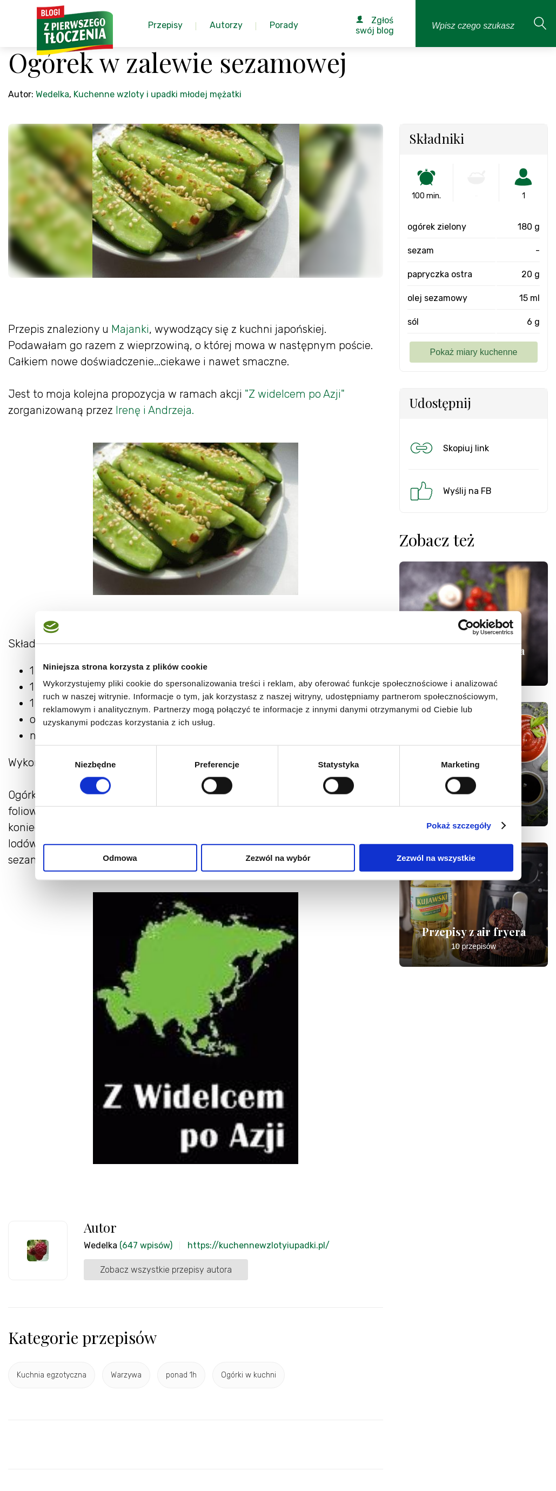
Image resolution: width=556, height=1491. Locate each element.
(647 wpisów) (145, 1245)
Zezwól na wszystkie (436, 857)
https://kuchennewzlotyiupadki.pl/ (258, 1245)
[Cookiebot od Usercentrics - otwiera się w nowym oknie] (466, 627)
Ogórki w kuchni (248, 1375)
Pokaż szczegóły (458, 825)
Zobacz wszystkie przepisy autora (166, 1270)
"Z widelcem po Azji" (295, 393)
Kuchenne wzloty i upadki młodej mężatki (157, 94)
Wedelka (52, 94)
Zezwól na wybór (277, 857)
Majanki (130, 329)
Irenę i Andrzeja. (155, 410)
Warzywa (126, 1375)
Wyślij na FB (450, 490)
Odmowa (120, 857)
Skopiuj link (448, 448)
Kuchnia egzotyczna (51, 1375)
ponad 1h (181, 1375)
